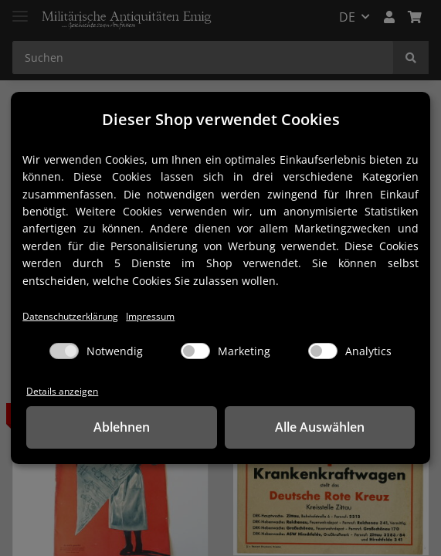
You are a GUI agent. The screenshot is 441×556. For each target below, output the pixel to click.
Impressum (158, 315)
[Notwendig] (64, 351)
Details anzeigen (63, 391)
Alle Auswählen (320, 427)
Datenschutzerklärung (73, 315)
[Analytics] (323, 351)
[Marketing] (195, 351)
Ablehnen (121, 427)
